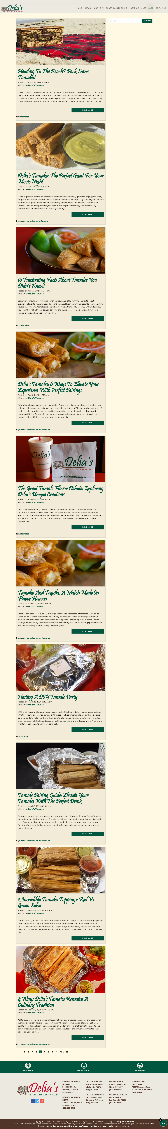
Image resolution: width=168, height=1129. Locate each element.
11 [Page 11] (61, 1052)
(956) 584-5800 (92, 1090)
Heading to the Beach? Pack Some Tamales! (53, 75)
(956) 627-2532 (68, 1092)
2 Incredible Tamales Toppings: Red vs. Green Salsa (56, 903)
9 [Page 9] (52, 1052)
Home (79, 8)
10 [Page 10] (57, 1052)
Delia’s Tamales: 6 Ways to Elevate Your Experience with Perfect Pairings (58, 388)
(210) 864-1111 (137, 1092)
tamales (25, 117)
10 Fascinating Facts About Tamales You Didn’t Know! (57, 283)
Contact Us (161, 8)
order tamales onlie (30, 221)
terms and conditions (63, 1126)
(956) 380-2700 (92, 1103)
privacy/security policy (86, 1126)
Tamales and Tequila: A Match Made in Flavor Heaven (58, 596)
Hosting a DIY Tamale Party (47, 697)
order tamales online (31, 430)
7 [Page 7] (44, 1052)
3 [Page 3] (28, 1052)
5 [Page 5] (36, 1052)
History (88, 8)
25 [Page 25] (67, 1052)
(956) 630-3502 (68, 1108)
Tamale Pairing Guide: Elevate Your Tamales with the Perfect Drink (53, 799)
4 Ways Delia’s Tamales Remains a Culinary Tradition (53, 1002)
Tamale (44, 221)
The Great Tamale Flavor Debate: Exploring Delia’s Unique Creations (60, 492)
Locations (134, 8)
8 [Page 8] (48, 1052)
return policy (108, 1126)
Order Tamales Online (116, 8)
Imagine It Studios (125, 1121)
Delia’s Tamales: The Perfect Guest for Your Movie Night (60, 179)
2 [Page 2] (24, 1052)
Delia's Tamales (36, 85)
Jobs (144, 8)
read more (87, 110)
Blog (150, 8)
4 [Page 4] (32, 1052)
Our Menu (99, 8)
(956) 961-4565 (115, 1103)
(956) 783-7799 (115, 1090)
